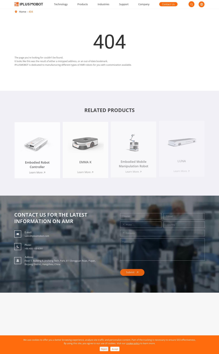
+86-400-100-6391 (32, 248)
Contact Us (168, 4)
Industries (103, 4)
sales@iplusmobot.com (35, 235)
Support (123, 4)
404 (31, 11)
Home (22, 11)
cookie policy (133, 343)
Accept (115, 349)
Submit (134, 272)
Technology (61, 4)
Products (82, 4)
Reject (104, 349)
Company (143, 4)
